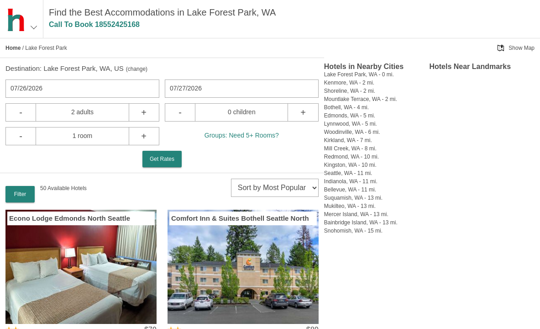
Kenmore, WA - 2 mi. (349, 83)
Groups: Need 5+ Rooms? (241, 135)
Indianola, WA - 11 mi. (350, 181)
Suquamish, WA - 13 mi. (353, 198)
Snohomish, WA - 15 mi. (353, 231)
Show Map (522, 48)
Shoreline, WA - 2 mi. (349, 91)
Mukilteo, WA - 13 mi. (350, 206)
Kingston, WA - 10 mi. (350, 165)
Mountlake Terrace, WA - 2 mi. (360, 99)
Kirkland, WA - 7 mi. (348, 140)
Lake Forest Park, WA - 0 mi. (359, 74)
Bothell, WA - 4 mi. (346, 107)
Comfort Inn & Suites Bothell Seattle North (240, 218)
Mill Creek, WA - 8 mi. (350, 148)
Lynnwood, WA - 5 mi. (350, 124)
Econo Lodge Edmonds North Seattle (69, 218)
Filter (20, 194)
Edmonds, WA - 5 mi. (349, 115)
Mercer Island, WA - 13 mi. (356, 214)
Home (13, 48)
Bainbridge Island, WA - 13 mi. (361, 222)
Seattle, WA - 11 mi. (348, 173)
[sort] (275, 188)
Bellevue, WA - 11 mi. (350, 189)
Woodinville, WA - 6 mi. (352, 132)
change (137, 69)
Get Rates (162, 159)
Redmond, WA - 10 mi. (351, 157)
